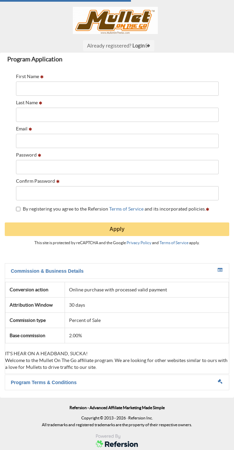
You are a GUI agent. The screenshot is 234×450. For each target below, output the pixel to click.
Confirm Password (38, 181)
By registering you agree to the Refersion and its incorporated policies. (112, 209)
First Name (30, 76)
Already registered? (118, 46)
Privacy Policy (139, 242)
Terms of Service (126, 209)
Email (24, 128)
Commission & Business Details (116, 271)
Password (28, 155)
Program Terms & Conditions (116, 382)
